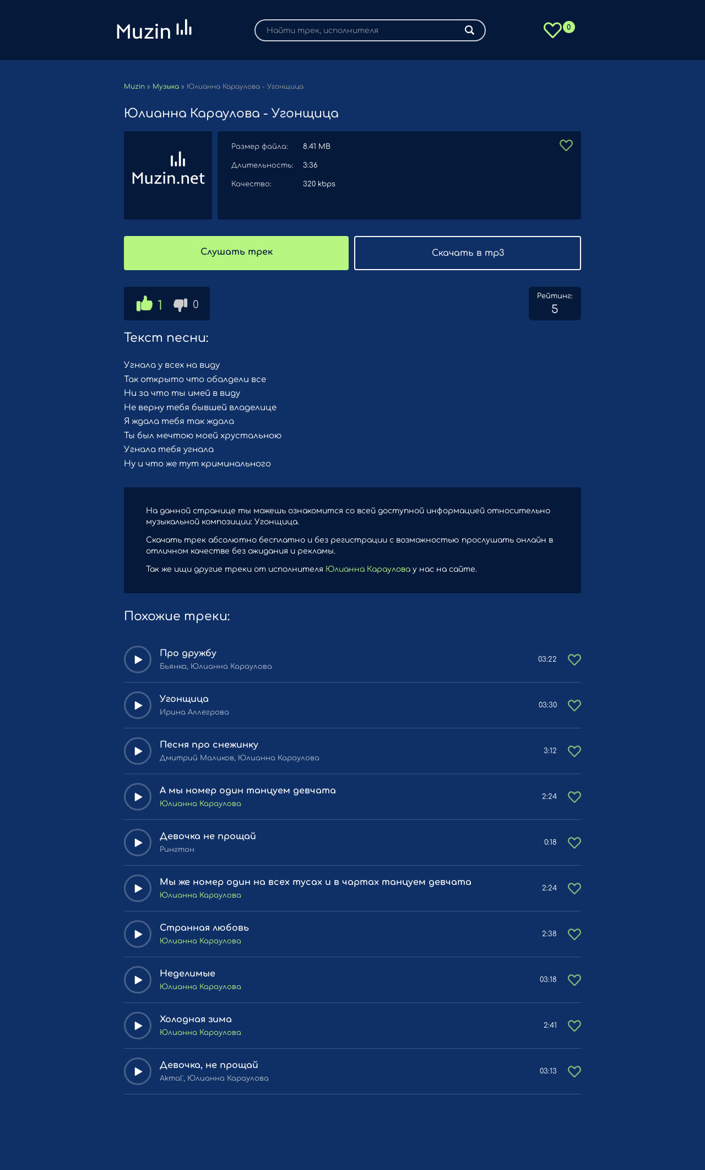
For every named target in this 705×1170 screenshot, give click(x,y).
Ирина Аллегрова (194, 712)
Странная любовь (204, 928)
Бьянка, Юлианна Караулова (216, 666)
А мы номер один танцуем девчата (248, 791)
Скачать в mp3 (468, 253)
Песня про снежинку (209, 745)
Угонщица (184, 699)
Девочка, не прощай (209, 1065)
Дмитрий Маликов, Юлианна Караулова (239, 758)
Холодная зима (196, 1019)
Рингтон (177, 850)
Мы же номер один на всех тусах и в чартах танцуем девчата (315, 882)
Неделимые (187, 974)
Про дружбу (188, 653)
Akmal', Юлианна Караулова (214, 1078)
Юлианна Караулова (368, 569)
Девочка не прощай (208, 836)
